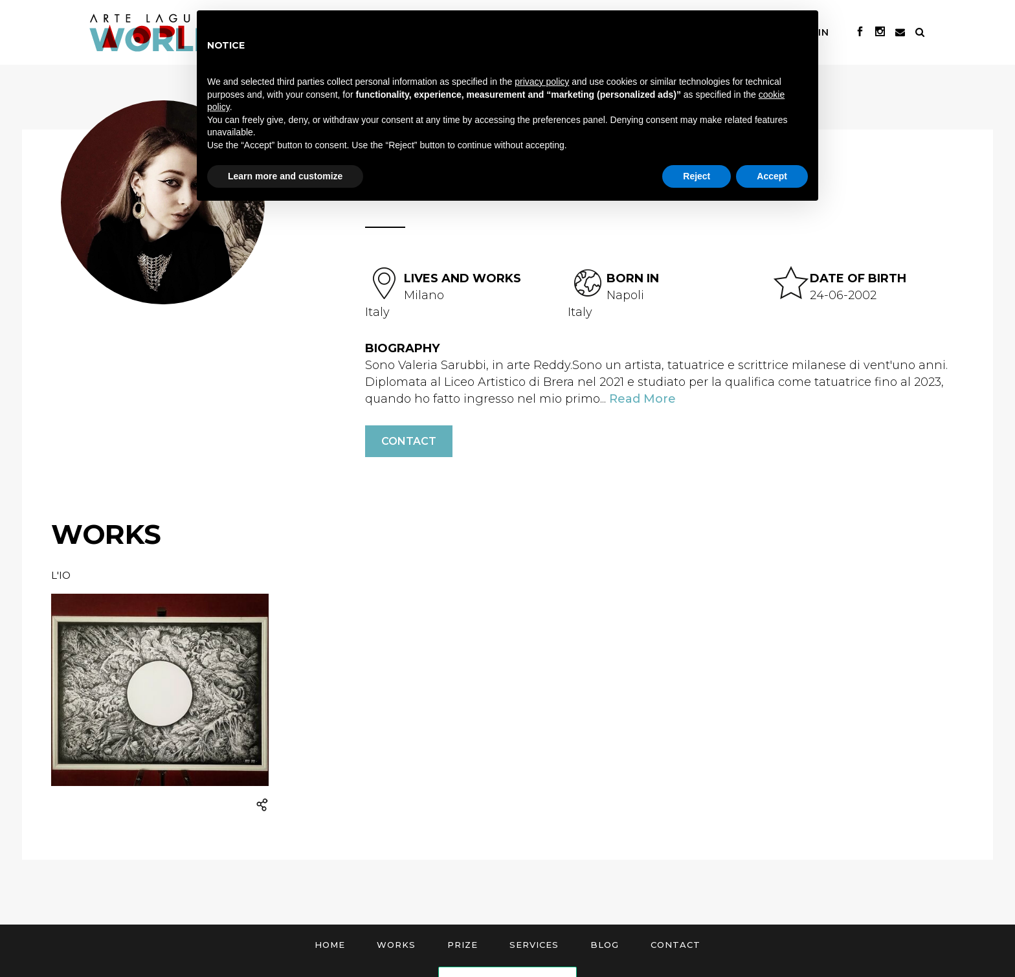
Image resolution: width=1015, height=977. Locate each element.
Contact (408, 441)
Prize (462, 944)
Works (396, 944)
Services (534, 944)
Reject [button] (696, 176)
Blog (604, 944)
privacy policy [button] (542, 81)
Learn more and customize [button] (285, 176)
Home (330, 944)
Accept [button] (772, 176)
